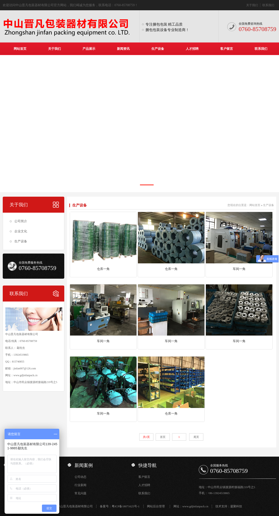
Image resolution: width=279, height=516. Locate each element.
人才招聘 (192, 48)
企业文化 (20, 231)
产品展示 (89, 48)
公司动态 (80, 477)
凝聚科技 (236, 506)
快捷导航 (147, 465)
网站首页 (20, 48)
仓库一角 (103, 269)
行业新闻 (80, 485)
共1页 (146, 437)
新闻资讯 (123, 48)
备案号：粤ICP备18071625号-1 (120, 506)
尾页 (196, 437)
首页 (162, 437)
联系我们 (268, 5)
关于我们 (252, 5)
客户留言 (226, 48)
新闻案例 (84, 465)
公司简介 (20, 221)
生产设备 (157, 48)
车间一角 (239, 269)
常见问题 (80, 493)
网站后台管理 (156, 506)
